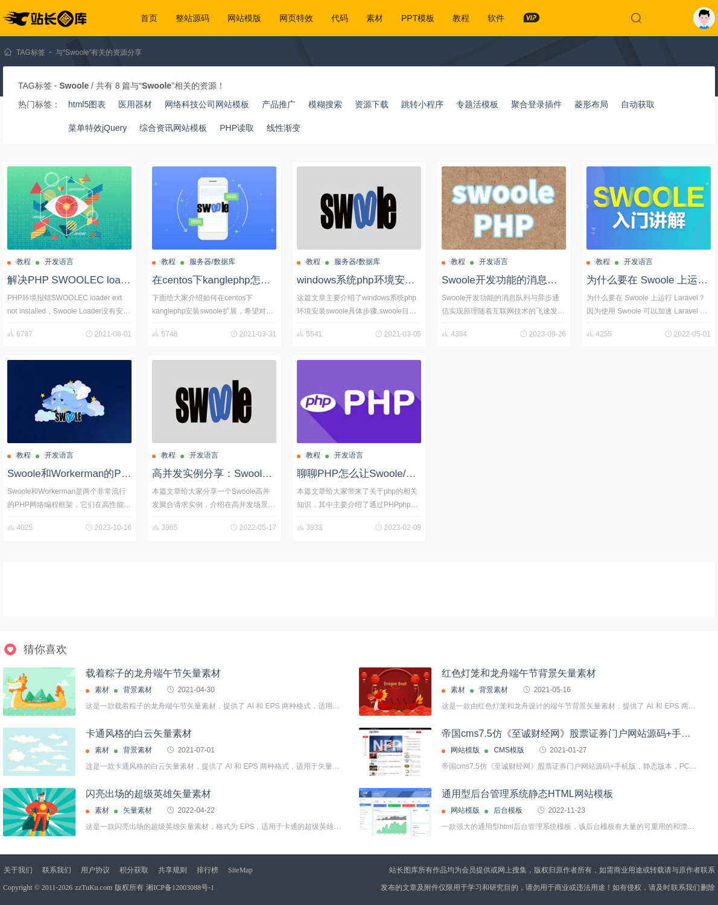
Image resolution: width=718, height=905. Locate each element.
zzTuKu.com (93, 887)
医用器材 (135, 104)
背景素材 (137, 690)
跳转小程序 (422, 104)
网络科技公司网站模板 (207, 104)
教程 (461, 18)
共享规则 (172, 870)
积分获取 (133, 870)
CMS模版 (509, 750)
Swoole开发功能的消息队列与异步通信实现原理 (551, 280)
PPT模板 (417, 18)
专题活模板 (477, 104)
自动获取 (638, 104)
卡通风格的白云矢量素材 (139, 733)
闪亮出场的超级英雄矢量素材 (148, 794)
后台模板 (508, 810)
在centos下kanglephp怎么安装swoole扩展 (247, 280)
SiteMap (240, 870)
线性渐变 (283, 128)
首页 (149, 18)
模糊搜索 (325, 104)
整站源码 (192, 18)
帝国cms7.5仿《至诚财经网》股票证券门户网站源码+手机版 (571, 733)
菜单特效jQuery (97, 128)
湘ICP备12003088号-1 (180, 887)
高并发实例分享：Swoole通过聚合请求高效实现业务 (271, 473)
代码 (339, 18)
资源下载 (372, 104)
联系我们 (56, 870)
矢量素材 (137, 810)
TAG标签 (30, 52)
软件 (496, 18)
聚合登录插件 (536, 104)
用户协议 (95, 870)
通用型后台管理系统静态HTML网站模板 (527, 794)
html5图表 (87, 104)
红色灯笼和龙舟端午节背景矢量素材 (519, 673)
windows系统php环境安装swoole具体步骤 (392, 280)
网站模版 (244, 18)
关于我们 (18, 870)
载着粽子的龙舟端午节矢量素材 (153, 673)
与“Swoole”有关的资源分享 (99, 52)
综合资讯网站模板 (173, 128)
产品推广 (279, 104)
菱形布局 (591, 104)
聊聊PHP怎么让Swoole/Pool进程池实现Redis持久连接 (421, 473)
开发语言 (59, 261)
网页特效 (296, 18)
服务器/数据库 (212, 261)
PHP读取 (237, 128)
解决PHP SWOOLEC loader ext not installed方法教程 (128, 280)
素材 (374, 18)
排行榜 (207, 870)
